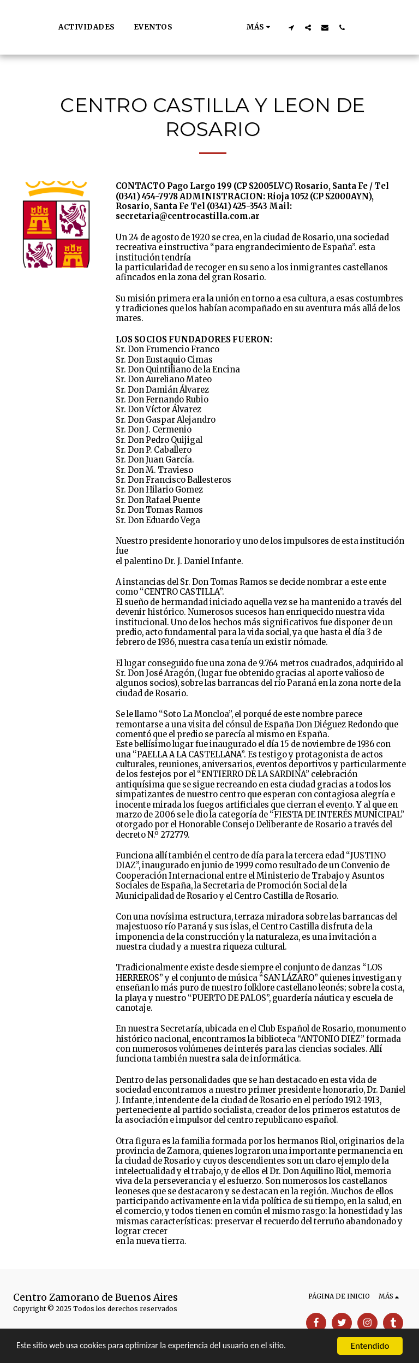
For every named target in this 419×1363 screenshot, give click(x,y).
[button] (304, 27)
